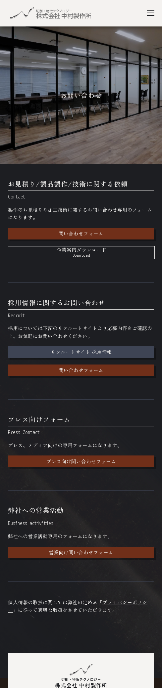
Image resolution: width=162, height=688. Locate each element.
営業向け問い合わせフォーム (81, 552)
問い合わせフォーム (81, 233)
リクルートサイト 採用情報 (81, 351)
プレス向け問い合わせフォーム (81, 461)
